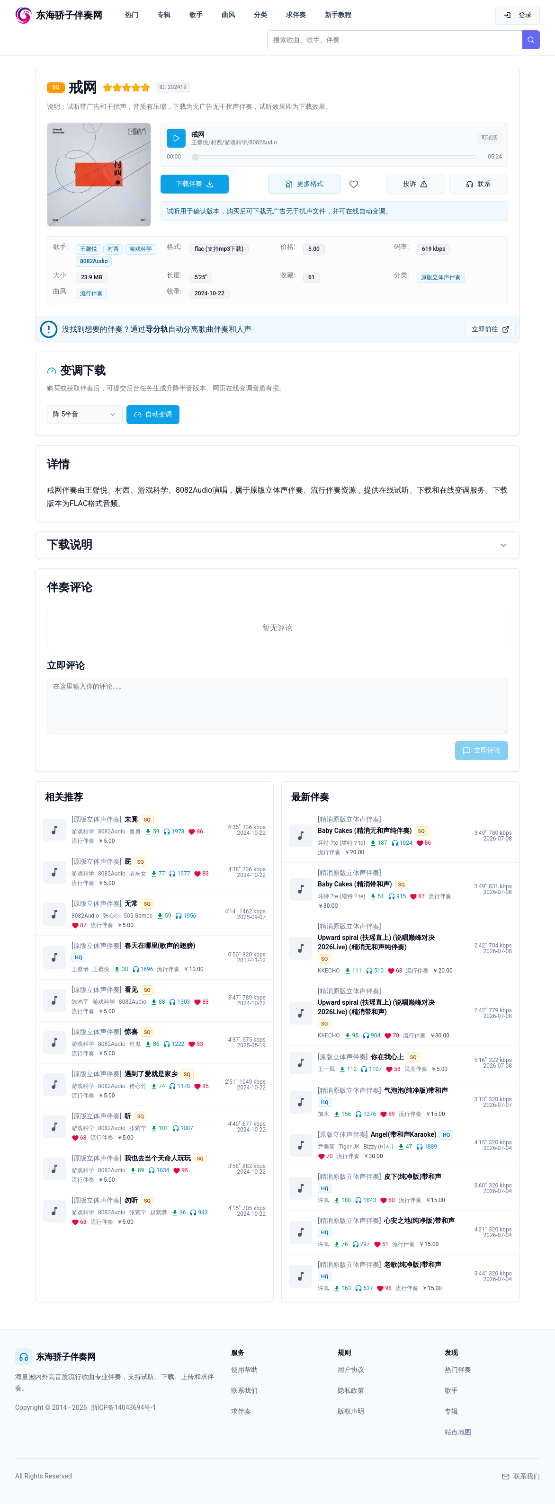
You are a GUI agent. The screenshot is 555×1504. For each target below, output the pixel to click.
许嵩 (323, 1200)
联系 (478, 184)
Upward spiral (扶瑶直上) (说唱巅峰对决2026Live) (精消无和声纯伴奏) (376, 942)
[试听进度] (334, 157)
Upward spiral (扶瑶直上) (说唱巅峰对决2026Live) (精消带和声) (376, 1007)
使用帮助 (244, 1369)
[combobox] (85, 414)
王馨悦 (88, 249)
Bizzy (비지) (378, 1146)
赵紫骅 (158, 1212)
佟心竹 (137, 1086)
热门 (131, 14)
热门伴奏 (458, 1369)
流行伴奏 (91, 293)
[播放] (176, 138)
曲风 (228, 14)
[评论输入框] (277, 706)
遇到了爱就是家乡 (151, 1074)
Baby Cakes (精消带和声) (355, 884)
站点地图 (458, 1432)
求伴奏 (296, 14)
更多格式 (304, 184)
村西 (113, 249)
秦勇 (135, 831)
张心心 (111, 915)
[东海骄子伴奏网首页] (58, 15)
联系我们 (244, 1390)
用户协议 (351, 1369)
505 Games (138, 915)
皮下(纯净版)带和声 (413, 1176)
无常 (131, 903)
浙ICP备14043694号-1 (123, 1407)
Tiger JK (349, 1146)
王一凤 (326, 1069)
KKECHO (329, 970)
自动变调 (153, 414)
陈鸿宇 (80, 1002)
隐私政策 (351, 1390)
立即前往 (491, 329)
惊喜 (131, 1031)
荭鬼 (135, 1044)
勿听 (131, 1200)
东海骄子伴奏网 (55, 1356)
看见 (131, 989)
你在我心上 (387, 1057)
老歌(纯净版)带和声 (413, 1264)
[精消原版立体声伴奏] (349, 819)
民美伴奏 (415, 1069)
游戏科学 (140, 249)
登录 (517, 15)
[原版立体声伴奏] (97, 819)
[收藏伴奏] (353, 184)
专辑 (163, 14)
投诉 (415, 184)
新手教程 (338, 14)
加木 (323, 1114)
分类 (260, 14)
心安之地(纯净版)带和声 (419, 1220)
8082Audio (93, 261)
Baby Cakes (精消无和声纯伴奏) (365, 830)
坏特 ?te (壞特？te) (342, 843)
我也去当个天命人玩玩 (158, 1158)
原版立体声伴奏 (441, 277)
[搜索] (531, 39)
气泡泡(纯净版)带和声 (416, 1090)
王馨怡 (80, 969)
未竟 (131, 819)
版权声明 (351, 1411)
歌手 (196, 14)
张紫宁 (137, 1128)
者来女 (137, 873)
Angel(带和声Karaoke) (404, 1134)
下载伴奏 (195, 184)
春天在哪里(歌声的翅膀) (160, 945)
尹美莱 (326, 1146)
